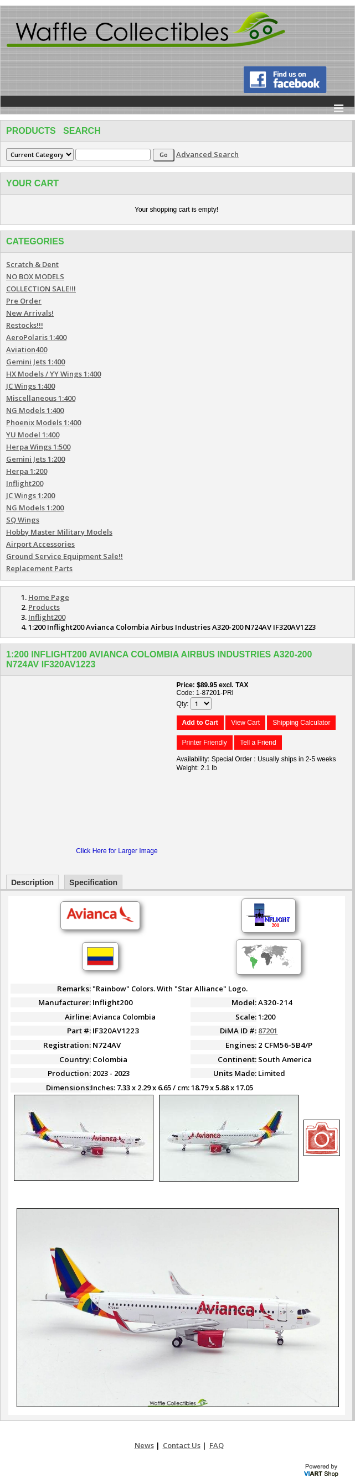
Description (32, 882)
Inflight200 (24, 483)
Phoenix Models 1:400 (43, 422)
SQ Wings (22, 520)
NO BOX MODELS (35, 276)
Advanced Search (207, 154)
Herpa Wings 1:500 (38, 447)
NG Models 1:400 (35, 410)
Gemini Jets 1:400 (35, 362)
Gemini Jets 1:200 (35, 459)
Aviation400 (26, 349)
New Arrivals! (30, 313)
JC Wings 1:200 (30, 495)
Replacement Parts (39, 568)
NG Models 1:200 (35, 508)
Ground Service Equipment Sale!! (64, 556)
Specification (93, 882)
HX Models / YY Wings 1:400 (53, 374)
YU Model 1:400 (32, 435)
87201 (267, 1031)
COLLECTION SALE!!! (41, 289)
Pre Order (24, 301)
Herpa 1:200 (26, 471)
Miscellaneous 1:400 (40, 398)
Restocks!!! (24, 325)
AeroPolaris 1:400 (36, 337)
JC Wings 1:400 (30, 386)
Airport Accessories (40, 544)
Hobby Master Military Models (59, 532)
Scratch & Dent (32, 264)
